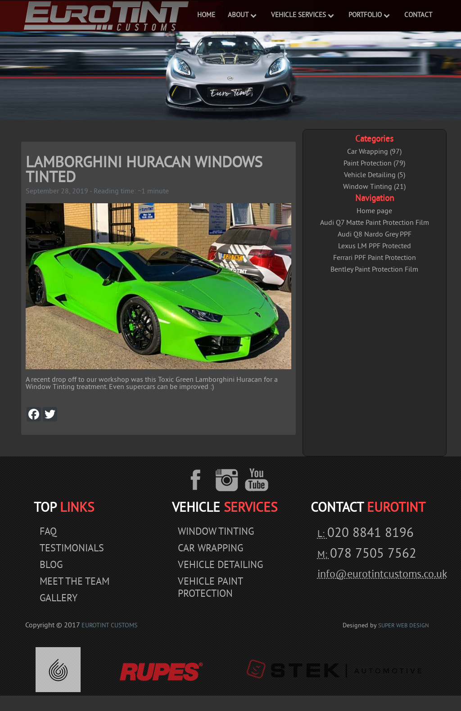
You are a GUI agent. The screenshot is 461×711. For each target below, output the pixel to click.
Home (206, 15)
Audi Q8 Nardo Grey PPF (374, 234)
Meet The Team (74, 582)
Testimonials (72, 548)
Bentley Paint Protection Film (374, 269)
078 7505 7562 (373, 554)
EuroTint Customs (109, 626)
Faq (48, 532)
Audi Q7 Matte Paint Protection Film (374, 223)
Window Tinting (216, 532)
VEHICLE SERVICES (298, 15)
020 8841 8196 (370, 534)
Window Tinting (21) (374, 187)
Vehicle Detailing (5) (374, 175)
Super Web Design (403, 626)
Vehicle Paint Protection (210, 588)
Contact (418, 15)
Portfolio (365, 15)
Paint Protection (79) (374, 163)
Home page (374, 211)
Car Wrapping (210, 548)
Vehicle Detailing (220, 565)
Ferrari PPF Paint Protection (374, 258)
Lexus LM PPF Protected (374, 246)
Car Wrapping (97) (374, 152)
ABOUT (238, 15)
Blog (51, 565)
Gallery (58, 598)
